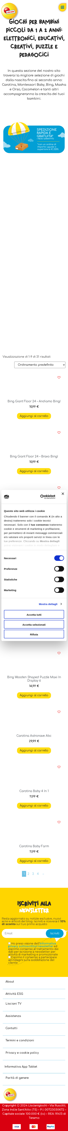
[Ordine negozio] (39, 365)
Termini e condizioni (19, 1040)
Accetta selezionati (34, 624)
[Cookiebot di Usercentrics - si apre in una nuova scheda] (41, 497)
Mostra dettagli (48, 604)
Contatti (11, 1028)
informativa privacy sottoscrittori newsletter (32, 945)
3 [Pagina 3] (33, 874)
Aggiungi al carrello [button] (34, 416)
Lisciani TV (13, 1003)
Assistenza (13, 1016)
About (9, 981)
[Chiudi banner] (63, 496)
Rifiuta (34, 634)
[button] (59, 377)
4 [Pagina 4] (38, 874)
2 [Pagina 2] (28, 874)
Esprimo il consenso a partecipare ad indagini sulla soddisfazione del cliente (32, 960)
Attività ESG (14, 993)
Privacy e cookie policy (22, 1052)
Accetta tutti (34, 614)
